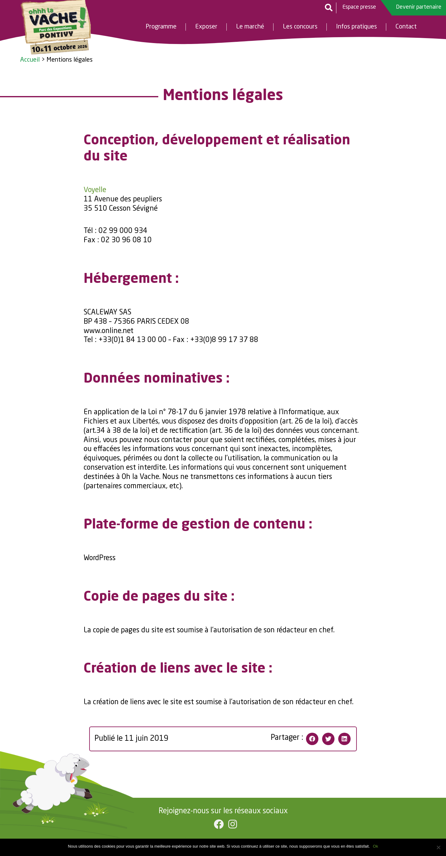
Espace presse (359, 7)
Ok (375, 846)
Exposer (206, 27)
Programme (161, 27)
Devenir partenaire (418, 7)
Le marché (250, 27)
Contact (406, 27)
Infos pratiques (356, 27)
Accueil (30, 60)
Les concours (300, 27)
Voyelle (95, 190)
